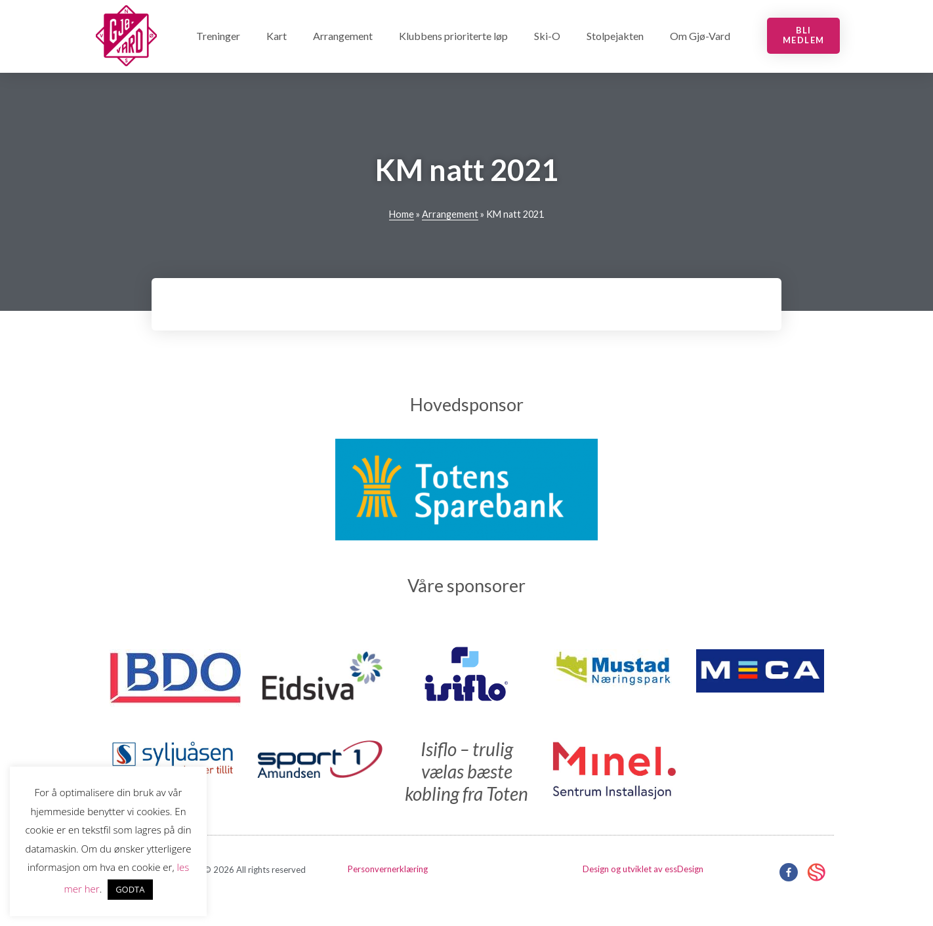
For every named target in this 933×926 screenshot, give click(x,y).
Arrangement (343, 36)
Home (401, 214)
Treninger (218, 36)
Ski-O (547, 36)
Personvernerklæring (388, 869)
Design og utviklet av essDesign (643, 869)
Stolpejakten (615, 36)
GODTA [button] (129, 889)
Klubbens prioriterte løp (453, 36)
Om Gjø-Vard (700, 36)
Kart (276, 36)
